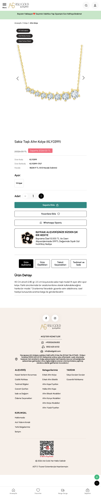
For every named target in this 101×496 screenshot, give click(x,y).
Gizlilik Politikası (21, 379)
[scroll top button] (96, 483)
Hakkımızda (20, 417)
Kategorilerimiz (50, 370)
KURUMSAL (21, 412)
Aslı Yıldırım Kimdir (22, 422)
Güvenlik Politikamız (75, 379)
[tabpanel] (50, 283)
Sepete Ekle (51, 205)
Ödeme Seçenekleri (23, 398)
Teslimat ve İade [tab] (78, 263)
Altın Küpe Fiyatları (50, 384)
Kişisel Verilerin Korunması (26, 375)
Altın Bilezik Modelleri (51, 393)
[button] (83, 78)
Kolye (26, 23)
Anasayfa (17, 23)
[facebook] (46, 318)
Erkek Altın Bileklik (50, 379)
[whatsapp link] (96, 477)
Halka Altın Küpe (49, 389)
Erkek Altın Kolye (49, 375)
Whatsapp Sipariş (51, 222)
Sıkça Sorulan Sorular (76, 375)
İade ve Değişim (21, 393)
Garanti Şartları (21, 389)
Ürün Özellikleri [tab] (42, 263)
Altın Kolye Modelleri (51, 403)
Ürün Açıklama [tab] (26, 263)
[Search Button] (86, 5)
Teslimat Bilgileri (22, 384)
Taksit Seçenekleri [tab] (60, 263)
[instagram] (55, 318)
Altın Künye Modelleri (51, 398)
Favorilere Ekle (50, 214)
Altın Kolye (34, 23)
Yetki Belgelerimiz (22, 427)
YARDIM (71, 370)
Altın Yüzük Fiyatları (50, 408)
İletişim (18, 432)
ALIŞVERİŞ (20, 370)
